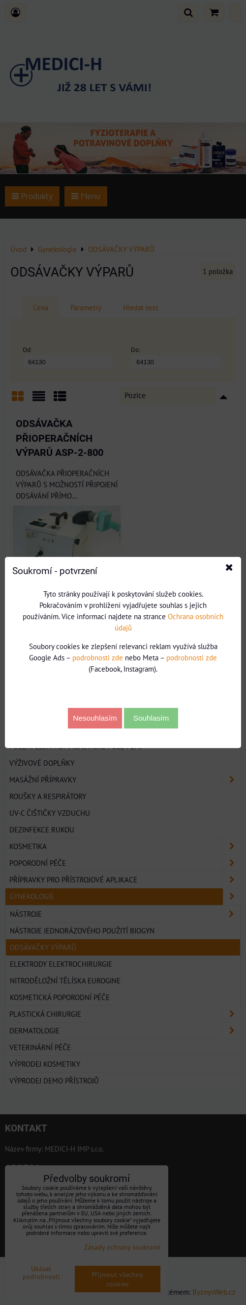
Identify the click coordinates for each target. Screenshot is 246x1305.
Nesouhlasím (95, 718)
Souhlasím (151, 718)
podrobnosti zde (97, 657)
